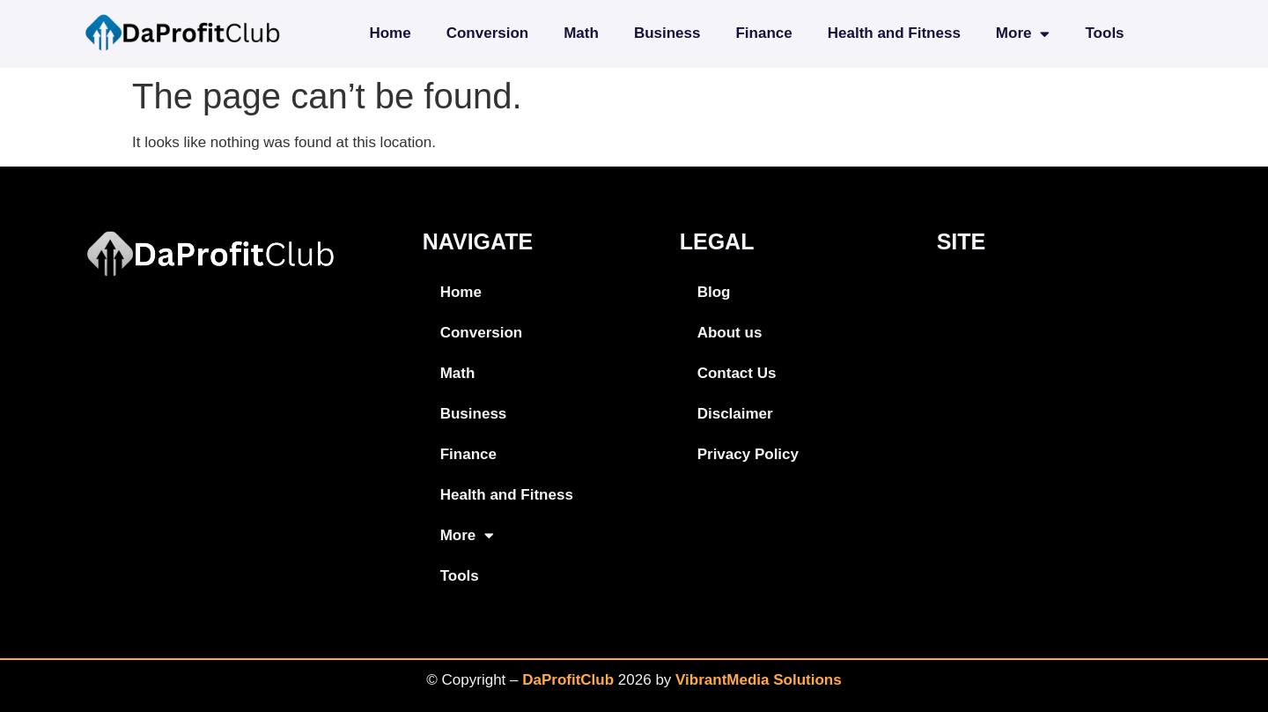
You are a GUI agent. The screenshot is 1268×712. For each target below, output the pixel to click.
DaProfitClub (568, 679)
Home (389, 33)
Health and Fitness (894, 33)
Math (581, 33)
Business (667, 33)
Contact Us (737, 373)
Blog (714, 292)
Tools (1104, 33)
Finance (763, 33)
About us (730, 332)
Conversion (487, 33)
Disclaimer (735, 413)
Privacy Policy (748, 454)
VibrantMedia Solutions (758, 679)
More (1023, 34)
